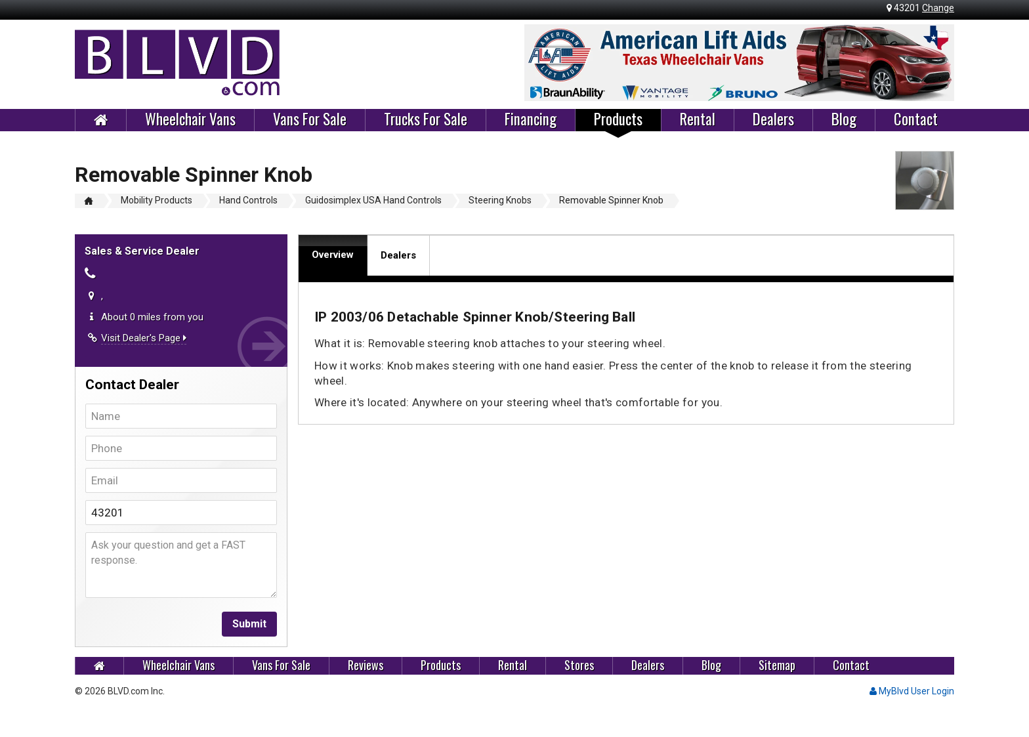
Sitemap (777, 665)
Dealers (773, 119)
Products (618, 119)
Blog (843, 119)
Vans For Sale (309, 119)
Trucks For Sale (425, 119)
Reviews (365, 665)
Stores (579, 665)
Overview (333, 255)
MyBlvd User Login (912, 691)
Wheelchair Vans (190, 119)
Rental (697, 119)
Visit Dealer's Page (143, 338)
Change (938, 8)
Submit (249, 624)
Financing (530, 119)
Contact (916, 119)
